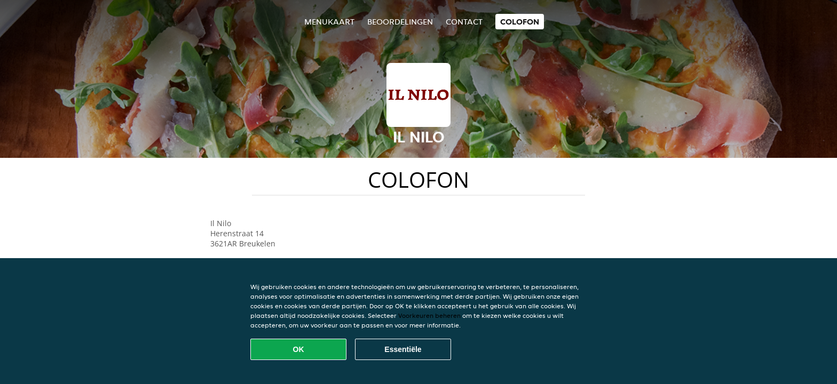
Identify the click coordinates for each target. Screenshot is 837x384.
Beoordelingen (400, 21)
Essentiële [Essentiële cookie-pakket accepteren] (402, 349)
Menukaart (329, 21)
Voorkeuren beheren (429, 315)
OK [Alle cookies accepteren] (298, 349)
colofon (519, 21)
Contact (464, 21)
